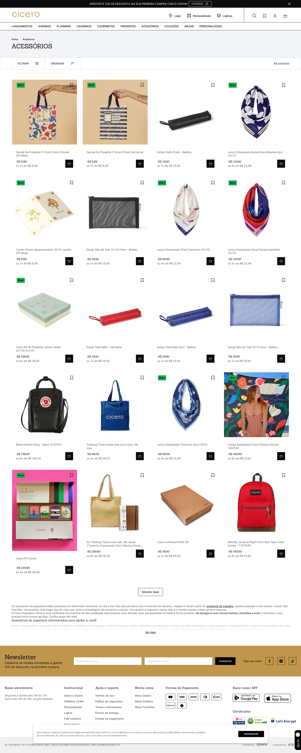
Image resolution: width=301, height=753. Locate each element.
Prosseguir (251, 734)
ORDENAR (62, 63)
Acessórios (150, 26)
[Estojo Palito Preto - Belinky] (185, 125)
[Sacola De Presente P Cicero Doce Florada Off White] (44, 125)
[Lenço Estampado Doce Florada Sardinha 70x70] (256, 223)
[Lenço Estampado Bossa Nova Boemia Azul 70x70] (256, 125)
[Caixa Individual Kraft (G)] (185, 515)
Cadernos (84, 26)
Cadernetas (106, 26)
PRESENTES (128, 26)
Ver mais (150, 632)
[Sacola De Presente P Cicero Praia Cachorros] (115, 125)
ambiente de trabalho (220, 606)
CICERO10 (197, 3)
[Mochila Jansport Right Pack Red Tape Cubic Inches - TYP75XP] (256, 515)
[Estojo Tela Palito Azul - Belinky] (185, 321)
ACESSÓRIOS (29, 39)
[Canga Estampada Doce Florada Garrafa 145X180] (256, 418)
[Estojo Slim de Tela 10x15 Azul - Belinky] (256, 321)
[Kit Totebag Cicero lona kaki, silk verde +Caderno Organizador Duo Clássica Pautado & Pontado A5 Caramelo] (115, 515)
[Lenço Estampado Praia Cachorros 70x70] (185, 223)
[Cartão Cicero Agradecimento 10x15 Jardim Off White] (44, 223)
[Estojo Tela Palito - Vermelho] (115, 321)
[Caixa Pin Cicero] (44, 524)
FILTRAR (28, 63)
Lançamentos (22, 26)
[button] (254, 16)
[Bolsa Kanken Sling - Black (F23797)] (44, 418)
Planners (64, 26)
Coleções (172, 26)
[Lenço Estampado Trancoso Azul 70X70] (185, 418)
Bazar (189, 26)
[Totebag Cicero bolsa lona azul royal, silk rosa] (115, 418)
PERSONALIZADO (210, 26)
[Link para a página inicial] (17, 39)
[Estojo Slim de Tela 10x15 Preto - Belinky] (115, 223)
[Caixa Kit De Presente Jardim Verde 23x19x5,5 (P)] (44, 321)
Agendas (44, 26)
